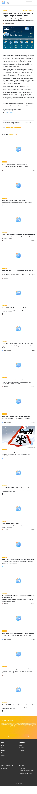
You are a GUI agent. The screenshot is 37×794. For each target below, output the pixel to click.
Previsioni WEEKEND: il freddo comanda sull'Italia (14, 308)
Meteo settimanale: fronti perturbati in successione (14, 164)
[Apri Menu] (34, 2)
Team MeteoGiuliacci (7, 204)
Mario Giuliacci (9, 112)
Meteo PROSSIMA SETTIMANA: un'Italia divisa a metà (15, 488)
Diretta (2, 758)
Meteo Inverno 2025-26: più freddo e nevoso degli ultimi (16, 452)
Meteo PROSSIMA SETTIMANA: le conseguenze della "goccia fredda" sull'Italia (17, 271)
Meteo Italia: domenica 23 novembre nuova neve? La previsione (18, 559)
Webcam (3, 750)
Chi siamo (18, 735)
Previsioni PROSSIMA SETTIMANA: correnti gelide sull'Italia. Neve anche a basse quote (18, 596)
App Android (22, 768)
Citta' (2, 747)
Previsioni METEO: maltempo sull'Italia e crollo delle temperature (18, 704)
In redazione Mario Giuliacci (10, 23)
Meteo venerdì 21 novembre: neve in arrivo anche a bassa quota (18, 633)
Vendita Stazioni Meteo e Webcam (27, 770)
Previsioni (3, 745)
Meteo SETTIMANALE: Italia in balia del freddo (14, 380)
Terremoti (3, 755)
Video (20, 745)
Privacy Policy (4, 768)
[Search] (29, 2)
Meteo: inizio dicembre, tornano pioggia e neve (13, 200)
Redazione (21, 750)
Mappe (2, 752)
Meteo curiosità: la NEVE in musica (10, 523)
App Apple (21, 765)
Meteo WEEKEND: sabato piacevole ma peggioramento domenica (18, 234)
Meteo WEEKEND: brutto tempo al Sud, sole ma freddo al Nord (17, 669)
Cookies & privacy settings (7, 765)
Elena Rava (6, 170)
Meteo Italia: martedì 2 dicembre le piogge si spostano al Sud (17, 343)
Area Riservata (19, 783)
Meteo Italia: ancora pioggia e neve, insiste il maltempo (16, 416)
